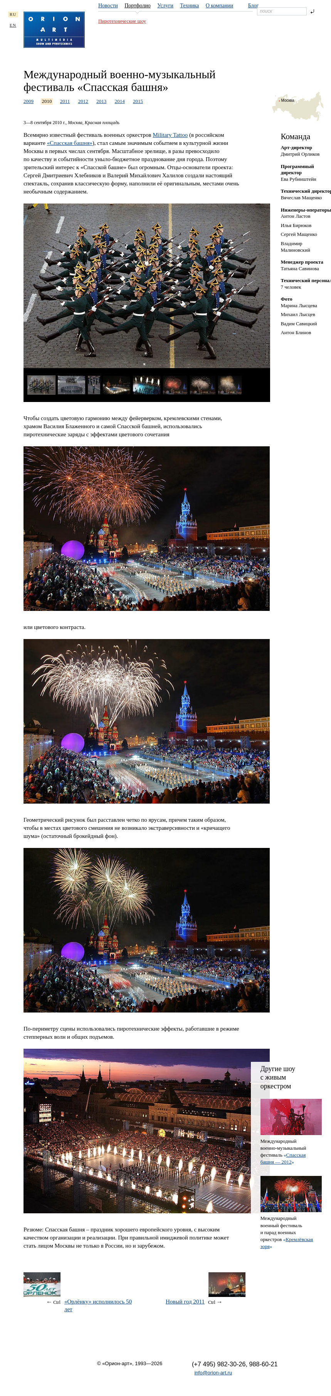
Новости (108, 5)
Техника (189, 5)
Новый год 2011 (185, 1301)
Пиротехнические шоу (122, 21)
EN (13, 25)
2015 (138, 101)
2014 (120, 101)
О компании (219, 5)
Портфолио (137, 5)
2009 (29, 101)
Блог (253, 5)
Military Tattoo (170, 135)
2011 (65, 101)
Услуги (165, 5)
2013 (101, 101)
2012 (83, 101)
